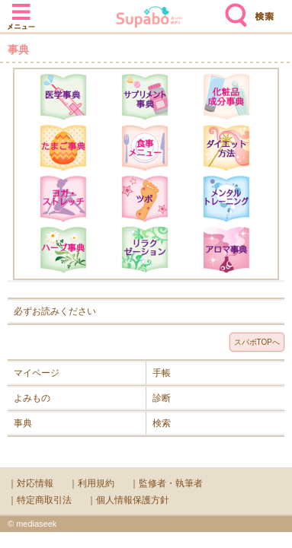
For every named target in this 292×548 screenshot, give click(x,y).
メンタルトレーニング (226, 198)
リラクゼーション (144, 249)
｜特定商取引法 (40, 500)
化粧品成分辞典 (226, 96)
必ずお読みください (55, 311)
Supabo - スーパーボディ (149, 18)
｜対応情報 (30, 483)
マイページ (36, 373)
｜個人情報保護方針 (128, 500)
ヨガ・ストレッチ (63, 198)
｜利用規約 (91, 483)
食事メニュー (144, 147)
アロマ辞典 (226, 249)
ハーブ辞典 (63, 249)
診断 (161, 398)
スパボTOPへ (257, 342)
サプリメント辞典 (144, 96)
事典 (23, 423)
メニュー (21, 9)
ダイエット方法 (226, 147)
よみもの (32, 398)
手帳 (161, 373)
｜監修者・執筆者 (166, 483)
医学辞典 (63, 96)
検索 (232, 9)
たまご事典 (63, 147)
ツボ (144, 198)
